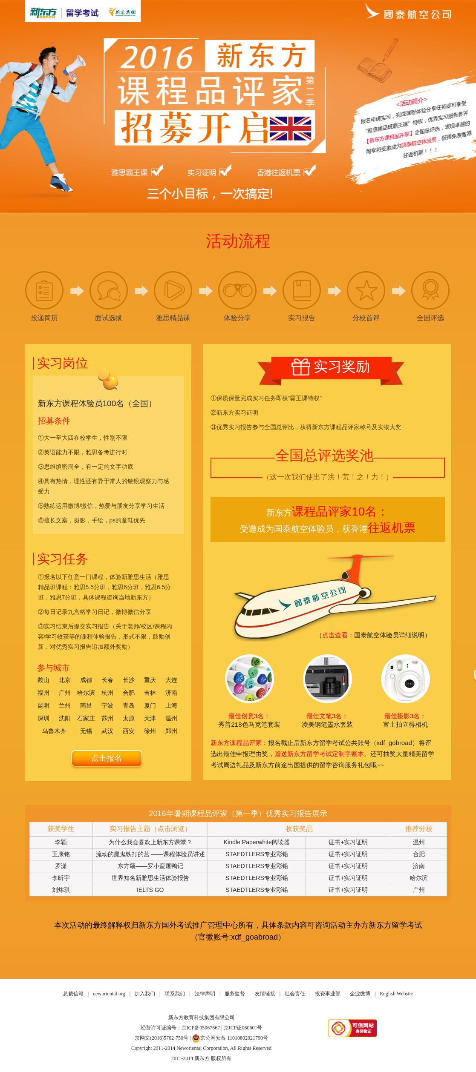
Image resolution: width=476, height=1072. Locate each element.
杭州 (107, 692)
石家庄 (86, 718)
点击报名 (106, 758)
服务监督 (235, 994)
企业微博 (360, 994)
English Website (396, 994)
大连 (171, 679)
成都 (86, 679)
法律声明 (205, 994)
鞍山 (43, 679)
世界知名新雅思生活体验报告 (150, 877)
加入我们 (145, 994)
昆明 (43, 705)
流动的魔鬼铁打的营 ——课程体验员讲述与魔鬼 (150, 855)
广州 (65, 692)
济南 (171, 692)
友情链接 (265, 994)
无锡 (86, 731)
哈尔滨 (86, 692)
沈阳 (65, 718)
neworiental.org (109, 994)
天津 (150, 718)
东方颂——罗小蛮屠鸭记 (150, 866)
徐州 (150, 731)
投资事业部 (327, 994)
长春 (107, 679)
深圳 (43, 718)
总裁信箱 (73, 994)
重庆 (150, 679)
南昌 (86, 705)
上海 (171, 705)
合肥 (129, 692)
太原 (129, 718)
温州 (171, 718)
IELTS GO (150, 889)
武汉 (107, 731)
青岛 (129, 705)
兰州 (65, 705)
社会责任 (295, 994)
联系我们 (174, 994)
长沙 (129, 679)
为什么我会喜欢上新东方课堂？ (150, 842)
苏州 (107, 718)
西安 (129, 731)
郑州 (171, 731)
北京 (65, 679)
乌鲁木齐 (54, 731)
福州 (43, 692)
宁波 (107, 705)
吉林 (150, 692)
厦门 (150, 705)
